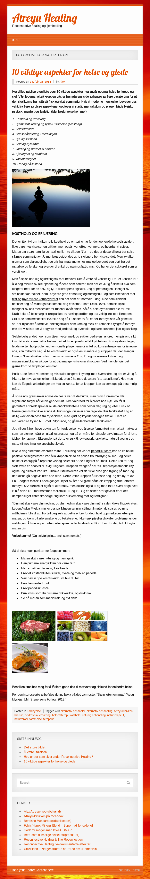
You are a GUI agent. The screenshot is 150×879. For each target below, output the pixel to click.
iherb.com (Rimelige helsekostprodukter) (51, 835)
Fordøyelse (34, 711)
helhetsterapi (60, 715)
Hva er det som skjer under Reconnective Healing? (58, 756)
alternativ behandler (73, 711)
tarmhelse (35, 719)
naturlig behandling (94, 715)
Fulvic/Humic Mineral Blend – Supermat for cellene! (58, 825)
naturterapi (21, 719)
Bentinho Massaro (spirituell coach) (47, 820)
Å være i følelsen (35, 752)
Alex (62, 81)
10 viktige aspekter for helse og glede (70, 72)
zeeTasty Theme (129, 869)
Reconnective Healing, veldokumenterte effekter (57, 844)
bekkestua (31, 715)
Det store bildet (35, 747)
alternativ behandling (99, 711)
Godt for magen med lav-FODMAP (48, 830)
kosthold (75, 715)
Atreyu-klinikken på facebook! (44, 816)
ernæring (45, 715)
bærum (18, 715)
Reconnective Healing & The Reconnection (53, 839)
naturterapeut (115, 715)
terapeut (48, 719)
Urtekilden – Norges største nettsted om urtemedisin (60, 849)
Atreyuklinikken (123, 711)
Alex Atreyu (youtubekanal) (42, 811)
